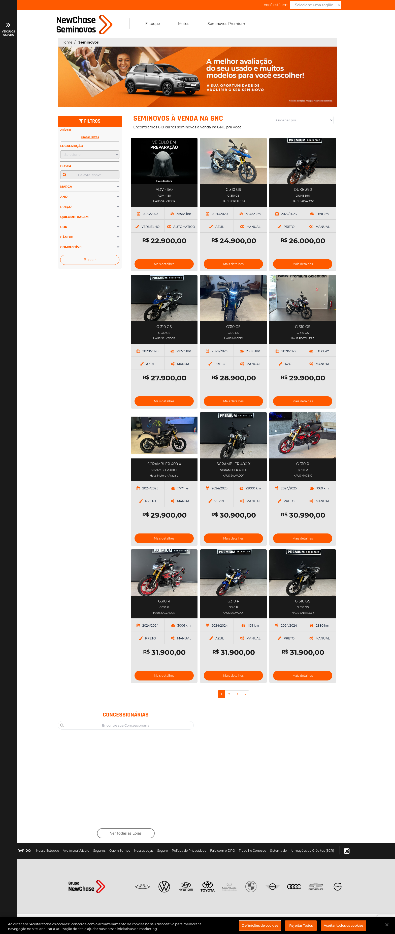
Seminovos (88, 42)
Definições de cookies (260, 928)
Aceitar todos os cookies (343, 928)
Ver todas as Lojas (126, 833)
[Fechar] (386, 927)
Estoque (152, 23)
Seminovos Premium (226, 23)
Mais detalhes (164, 264)
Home (66, 42)
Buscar (90, 260)
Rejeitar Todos (301, 928)
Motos (183, 23)
